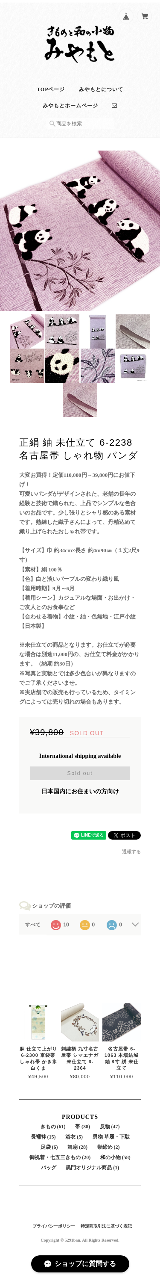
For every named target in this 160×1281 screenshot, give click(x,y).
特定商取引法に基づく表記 (106, 1226)
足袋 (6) (49, 1147)
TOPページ (51, 89)
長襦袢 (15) (43, 1137)
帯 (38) (82, 1127)
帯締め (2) (108, 1147)
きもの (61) (53, 1127)
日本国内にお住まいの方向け (80, 791)
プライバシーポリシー (53, 1226)
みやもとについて (101, 89)
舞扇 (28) (77, 1147)
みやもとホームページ (70, 106)
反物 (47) (110, 1127)
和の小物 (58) (115, 1157)
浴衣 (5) (74, 1137)
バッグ (48, 1168)
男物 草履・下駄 (111, 1137)
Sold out (80, 773)
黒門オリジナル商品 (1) (92, 1168)
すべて (33, 925)
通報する (131, 851)
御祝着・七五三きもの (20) (59, 1157)
